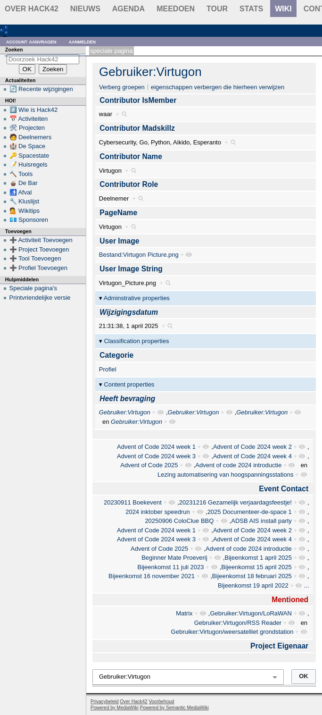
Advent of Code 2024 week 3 (156, 456)
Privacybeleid (104, 701)
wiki (283, 9)
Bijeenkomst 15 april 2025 (256, 567)
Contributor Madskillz (136, 128)
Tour (217, 9)
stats (251, 9)
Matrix (184, 613)
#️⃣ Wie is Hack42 (33, 109)
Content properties (129, 384)
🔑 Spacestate (29, 155)
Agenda (128, 9)
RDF (19, 30)
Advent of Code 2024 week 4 (252, 456)
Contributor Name (130, 156)
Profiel (107, 369)
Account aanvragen (31, 41)
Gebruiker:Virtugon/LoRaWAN (250, 613)
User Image (119, 241)
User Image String (130, 269)
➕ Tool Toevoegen (35, 258)
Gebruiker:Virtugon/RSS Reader (237, 622)
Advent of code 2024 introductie (238, 465)
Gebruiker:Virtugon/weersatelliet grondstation (232, 631)
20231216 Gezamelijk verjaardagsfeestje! (235, 502)
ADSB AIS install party (261, 520)
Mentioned (290, 600)
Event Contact (283, 489)
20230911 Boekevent (133, 502)
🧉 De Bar (23, 182)
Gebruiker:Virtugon (150, 72)
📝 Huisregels (28, 164)
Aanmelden (82, 41)
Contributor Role (128, 184)
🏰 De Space (27, 146)
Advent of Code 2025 (149, 465)
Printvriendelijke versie (40, 297)
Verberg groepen (122, 87)
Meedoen (176, 9)
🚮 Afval (20, 192)
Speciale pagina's (33, 288)
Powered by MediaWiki (115, 707)
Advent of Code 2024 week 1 (156, 446)
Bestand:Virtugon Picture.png (139, 254)
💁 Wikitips (24, 210)
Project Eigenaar (279, 646)
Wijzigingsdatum (128, 312)
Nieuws (85, 9)
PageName (118, 213)
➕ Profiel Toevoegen (38, 267)
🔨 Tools (21, 173)
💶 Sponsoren (29, 219)
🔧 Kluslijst (24, 201)
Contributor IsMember (137, 100)
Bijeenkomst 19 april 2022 (253, 585)
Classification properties (136, 341)
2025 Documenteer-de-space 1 (249, 511)
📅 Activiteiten (28, 118)
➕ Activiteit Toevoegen (41, 240)
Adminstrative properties (137, 298)
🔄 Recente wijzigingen (41, 89)
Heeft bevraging (127, 399)
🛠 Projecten (27, 127)
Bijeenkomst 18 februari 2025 (252, 576)
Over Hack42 (31, 9)
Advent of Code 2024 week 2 (252, 446)
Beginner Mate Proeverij (174, 557)
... (306, 585)
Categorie (116, 355)
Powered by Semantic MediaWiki (174, 707)
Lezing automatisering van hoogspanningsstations (225, 474)
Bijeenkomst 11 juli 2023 (171, 567)
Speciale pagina (111, 50)
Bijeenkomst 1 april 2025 (258, 557)
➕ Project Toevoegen (39, 249)
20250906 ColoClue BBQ (179, 520)
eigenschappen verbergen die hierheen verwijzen (217, 87)
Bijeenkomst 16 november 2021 (151, 576)
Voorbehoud (161, 701)
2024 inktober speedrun (157, 511)
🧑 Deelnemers (30, 137)
